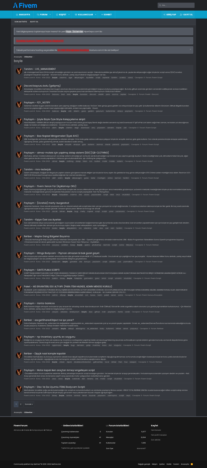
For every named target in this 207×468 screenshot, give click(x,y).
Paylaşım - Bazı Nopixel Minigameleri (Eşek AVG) (51, 136)
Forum (43, 14)
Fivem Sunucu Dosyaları (152, 295)
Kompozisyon (37, 430)
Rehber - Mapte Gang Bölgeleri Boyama (47, 236)
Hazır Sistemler (74, 31)
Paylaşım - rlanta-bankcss (39, 303)
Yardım (176, 464)
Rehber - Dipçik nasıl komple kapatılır (45, 353)
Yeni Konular (156, 430)
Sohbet (108, 14)
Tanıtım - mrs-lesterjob (37, 169)
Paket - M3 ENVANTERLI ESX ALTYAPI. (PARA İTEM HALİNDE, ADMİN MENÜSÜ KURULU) (68, 286)
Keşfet (62, 14)
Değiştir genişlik (144, 464)
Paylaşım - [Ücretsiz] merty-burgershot (46, 203)
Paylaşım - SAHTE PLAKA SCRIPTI (42, 269)
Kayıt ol (34, 21)
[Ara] (176, 5)
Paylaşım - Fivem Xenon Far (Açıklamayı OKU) (50, 186)
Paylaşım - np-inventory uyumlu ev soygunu (49, 336)
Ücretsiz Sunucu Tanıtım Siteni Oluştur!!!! (40, 40)
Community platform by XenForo (37, 464)
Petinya (49, 430)
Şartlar (162, 464)
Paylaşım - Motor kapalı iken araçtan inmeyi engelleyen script (59, 370)
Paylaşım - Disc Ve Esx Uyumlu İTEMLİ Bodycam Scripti (54, 387)
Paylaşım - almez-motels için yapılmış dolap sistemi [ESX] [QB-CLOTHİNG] (66, 152)
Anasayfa (24, 14)
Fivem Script (157, 77)
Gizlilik (168, 464)
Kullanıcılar (85, 14)
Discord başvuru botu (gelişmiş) (42, 85)
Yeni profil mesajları (159, 435)
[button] (50, 15)
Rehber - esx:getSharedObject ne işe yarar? (49, 320)
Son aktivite (21, 21)
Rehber (155, 245)
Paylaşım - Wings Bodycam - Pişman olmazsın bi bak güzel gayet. (62, 253)
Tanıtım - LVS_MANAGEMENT (40, 69)
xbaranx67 (141, 448)
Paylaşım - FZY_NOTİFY (37, 102)
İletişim (154, 464)
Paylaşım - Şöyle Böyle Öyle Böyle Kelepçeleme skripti (54, 119)
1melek (27, 430)
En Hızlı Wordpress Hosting (73, 50)
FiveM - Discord (151, 94)
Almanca (18, 430)
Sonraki (28, 404)
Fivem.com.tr (29, 77)
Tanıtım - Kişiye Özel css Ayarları (42, 219)
